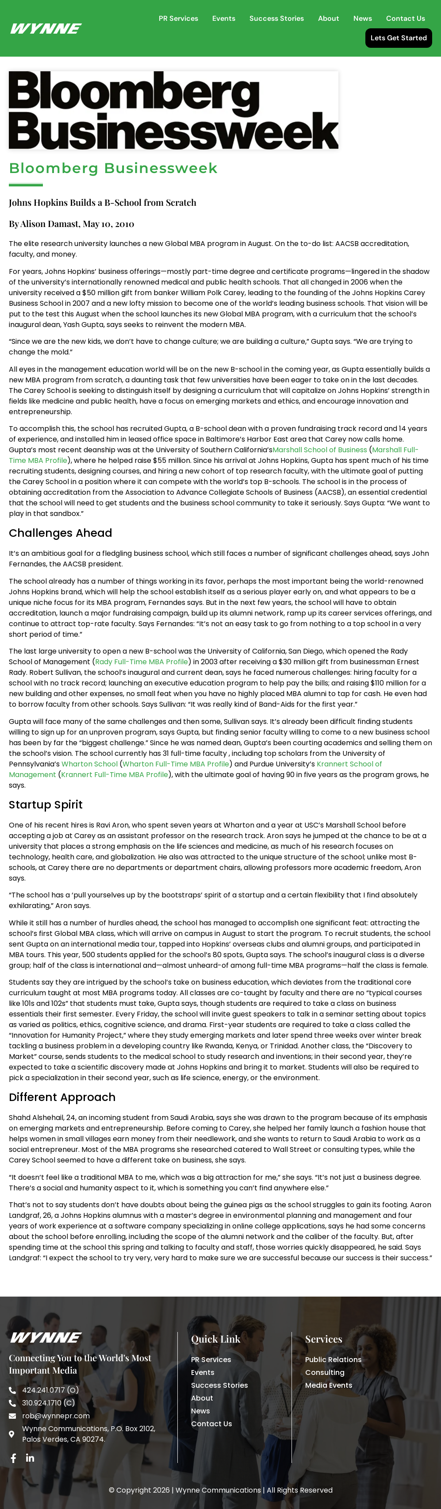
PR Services (178, 18)
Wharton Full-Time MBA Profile (176, 797)
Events (223, 18)
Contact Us (405, 18)
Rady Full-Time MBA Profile (141, 694)
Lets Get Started (399, 37)
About (328, 18)
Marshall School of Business (319, 482)
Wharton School (89, 797)
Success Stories (276, 18)
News (362, 18)
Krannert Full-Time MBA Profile (114, 807)
